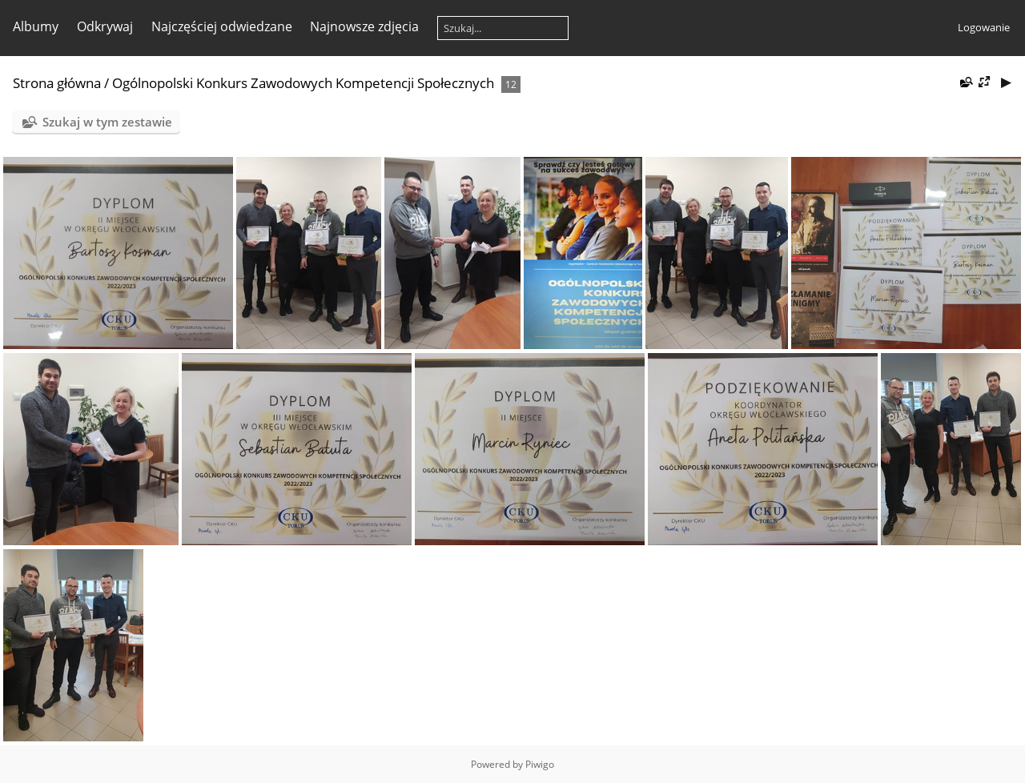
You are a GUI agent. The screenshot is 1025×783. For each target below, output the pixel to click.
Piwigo (539, 764)
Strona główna (57, 83)
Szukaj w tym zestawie (107, 122)
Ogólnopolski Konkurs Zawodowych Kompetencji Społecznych (303, 83)
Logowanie (984, 27)
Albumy (35, 26)
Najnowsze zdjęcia (364, 26)
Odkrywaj (105, 26)
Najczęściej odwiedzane (221, 26)
